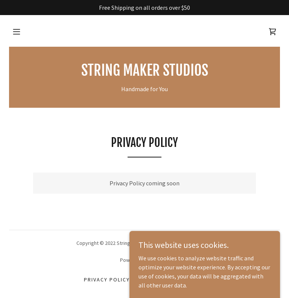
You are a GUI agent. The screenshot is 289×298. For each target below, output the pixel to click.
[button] (16, 31)
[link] (272, 31)
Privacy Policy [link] (107, 279)
